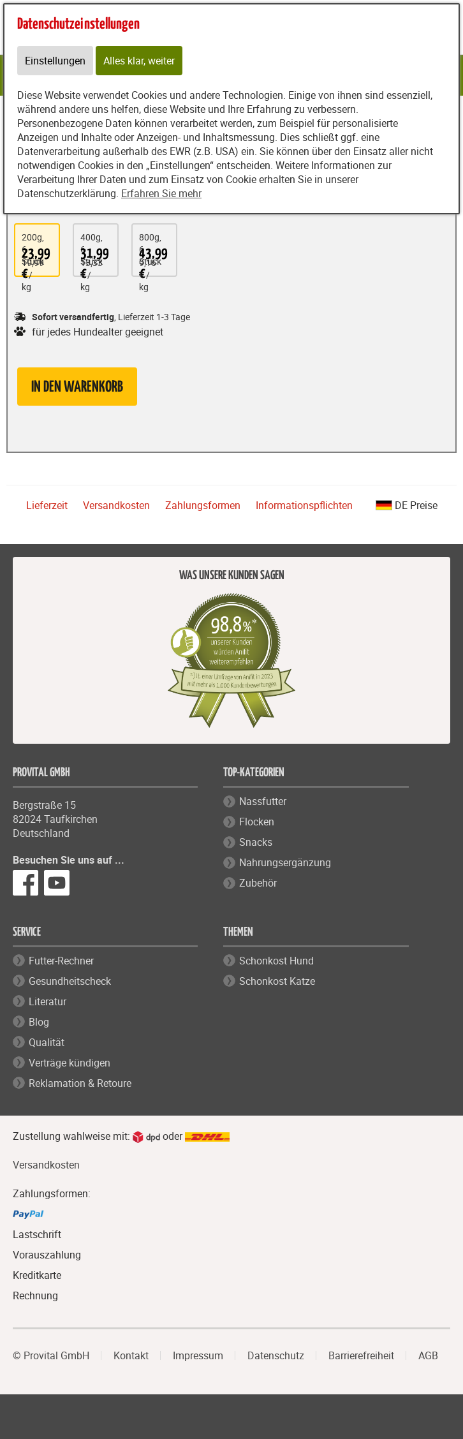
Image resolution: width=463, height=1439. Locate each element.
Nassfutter (262, 801)
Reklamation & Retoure (80, 1083)
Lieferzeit (47, 505)
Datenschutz (275, 1355)
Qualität (46, 1042)
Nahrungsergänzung (285, 862)
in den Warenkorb (77, 387)
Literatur (47, 1001)
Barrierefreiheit (361, 1355)
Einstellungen (55, 61)
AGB (428, 1355)
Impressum (198, 1355)
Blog (39, 1022)
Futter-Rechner (61, 961)
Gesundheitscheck (70, 981)
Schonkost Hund (276, 961)
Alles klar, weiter (139, 61)
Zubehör (258, 883)
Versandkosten (116, 505)
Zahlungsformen (202, 505)
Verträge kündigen (69, 1063)
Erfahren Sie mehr (161, 193)
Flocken (256, 822)
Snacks (255, 842)
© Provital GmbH (51, 1355)
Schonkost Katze (277, 981)
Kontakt (131, 1355)
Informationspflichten (304, 505)
